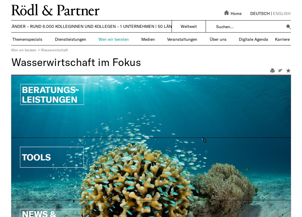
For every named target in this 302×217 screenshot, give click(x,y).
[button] (288, 27)
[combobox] (249, 27)
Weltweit (189, 26)
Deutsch (260, 13)
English (282, 13)
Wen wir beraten (23, 50)
